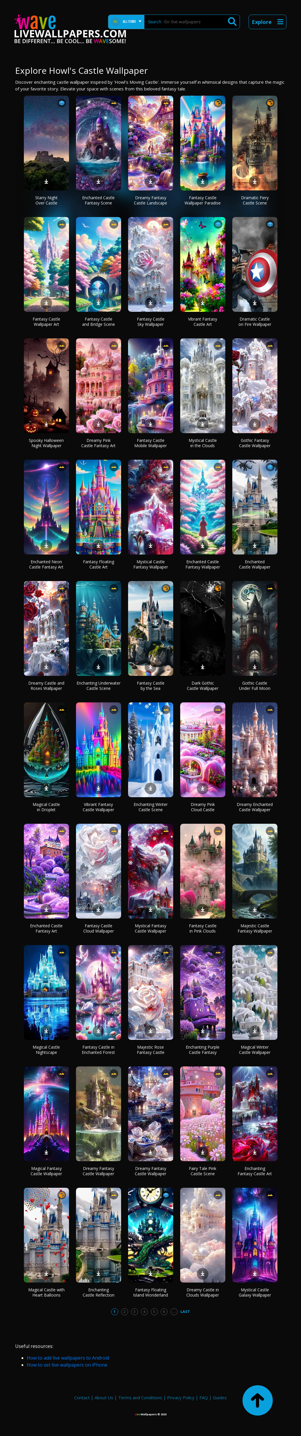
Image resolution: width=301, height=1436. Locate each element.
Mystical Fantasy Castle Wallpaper (150, 928)
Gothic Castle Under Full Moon (254, 685)
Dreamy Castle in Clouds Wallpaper (202, 1292)
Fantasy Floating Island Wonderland (150, 1292)
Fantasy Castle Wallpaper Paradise (203, 200)
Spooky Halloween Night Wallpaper (46, 443)
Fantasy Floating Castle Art (98, 564)
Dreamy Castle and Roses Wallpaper (46, 685)
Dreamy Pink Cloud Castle (203, 807)
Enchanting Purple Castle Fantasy (202, 1049)
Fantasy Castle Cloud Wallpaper (98, 928)
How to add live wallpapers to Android (68, 1358)
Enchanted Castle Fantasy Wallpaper (202, 564)
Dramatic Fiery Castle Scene (255, 200)
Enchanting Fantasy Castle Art (255, 1171)
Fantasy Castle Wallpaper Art (46, 321)
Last (185, 1311)
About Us (104, 1397)
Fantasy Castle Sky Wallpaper (150, 321)
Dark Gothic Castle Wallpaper (202, 685)
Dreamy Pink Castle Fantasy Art (98, 443)
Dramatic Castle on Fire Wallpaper (254, 321)
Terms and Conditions (140, 1397)
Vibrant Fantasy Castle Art (202, 321)
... (174, 1311)
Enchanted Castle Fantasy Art (46, 928)
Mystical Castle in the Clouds (203, 443)
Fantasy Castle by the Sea (150, 685)
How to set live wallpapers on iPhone (67, 1365)
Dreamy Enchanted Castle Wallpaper (255, 807)
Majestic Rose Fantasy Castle (150, 1049)
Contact (82, 1397)
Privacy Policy (180, 1397)
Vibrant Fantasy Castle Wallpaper (98, 807)
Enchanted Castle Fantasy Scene (98, 200)
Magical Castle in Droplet (46, 807)
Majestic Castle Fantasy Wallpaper (255, 928)
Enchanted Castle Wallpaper (254, 564)
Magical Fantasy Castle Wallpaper (46, 1171)
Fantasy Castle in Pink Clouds (203, 928)
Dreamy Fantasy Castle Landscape (150, 200)
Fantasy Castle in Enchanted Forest (98, 1049)
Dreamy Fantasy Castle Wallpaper (98, 1171)
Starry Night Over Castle (46, 200)
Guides (220, 1397)
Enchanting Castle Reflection (98, 1292)
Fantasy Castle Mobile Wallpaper (150, 443)
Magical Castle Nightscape (46, 1049)
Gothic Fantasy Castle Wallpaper (254, 443)
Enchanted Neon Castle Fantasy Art (46, 564)
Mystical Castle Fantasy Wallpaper (150, 564)
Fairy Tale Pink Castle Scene (202, 1171)
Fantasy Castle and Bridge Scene (98, 321)
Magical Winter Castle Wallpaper (254, 1049)
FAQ (203, 1397)
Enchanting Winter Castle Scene (151, 807)
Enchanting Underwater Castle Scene (99, 685)
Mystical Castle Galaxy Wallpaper (255, 1292)
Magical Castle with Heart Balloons (46, 1292)
